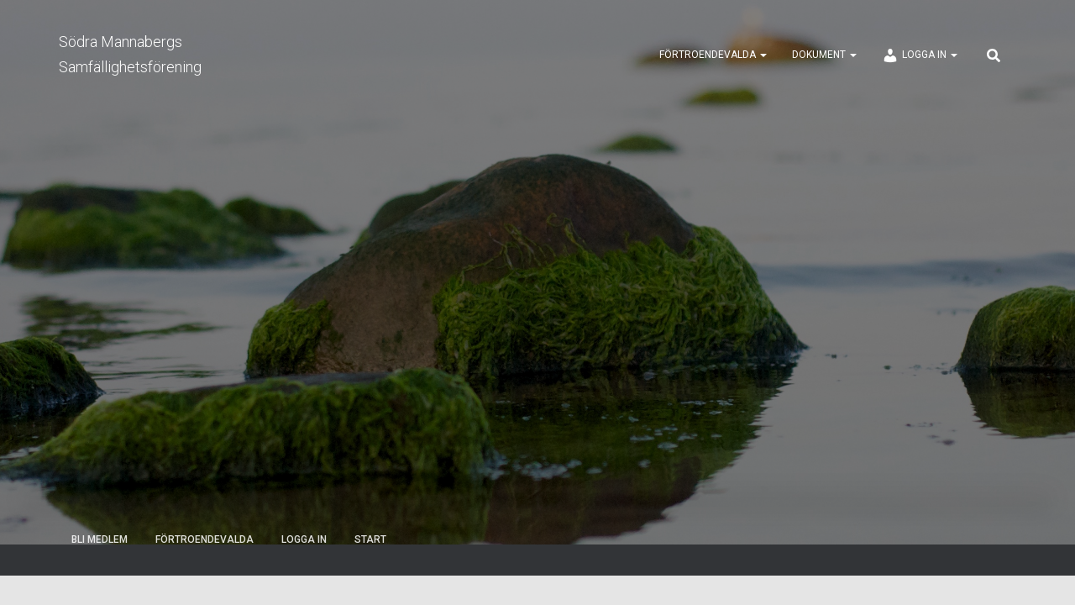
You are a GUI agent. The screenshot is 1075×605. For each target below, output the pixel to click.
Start (370, 539)
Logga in (919, 55)
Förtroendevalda (713, 54)
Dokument (824, 54)
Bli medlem (99, 539)
